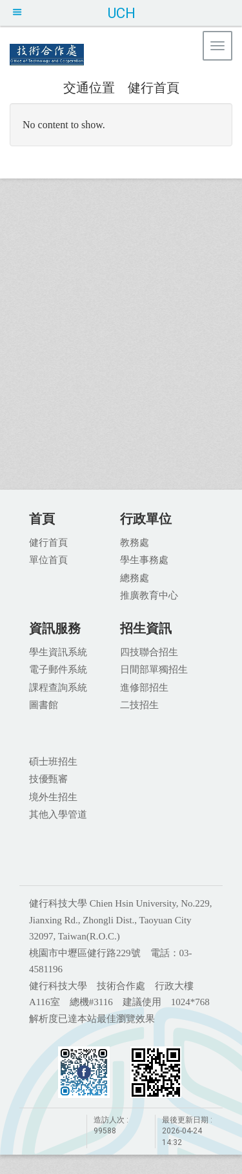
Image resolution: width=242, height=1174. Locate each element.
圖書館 (43, 704)
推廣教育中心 (149, 594)
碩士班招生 (53, 761)
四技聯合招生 (149, 651)
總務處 (134, 577)
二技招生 (139, 704)
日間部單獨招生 (154, 668)
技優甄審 (48, 778)
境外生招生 (53, 796)
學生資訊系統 (58, 651)
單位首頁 (48, 559)
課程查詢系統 (58, 686)
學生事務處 (144, 559)
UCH (121, 13)
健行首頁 (153, 87)
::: (56, 86)
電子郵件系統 (58, 668)
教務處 (134, 541)
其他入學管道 (58, 813)
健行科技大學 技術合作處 (116, 55)
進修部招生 (144, 686)
